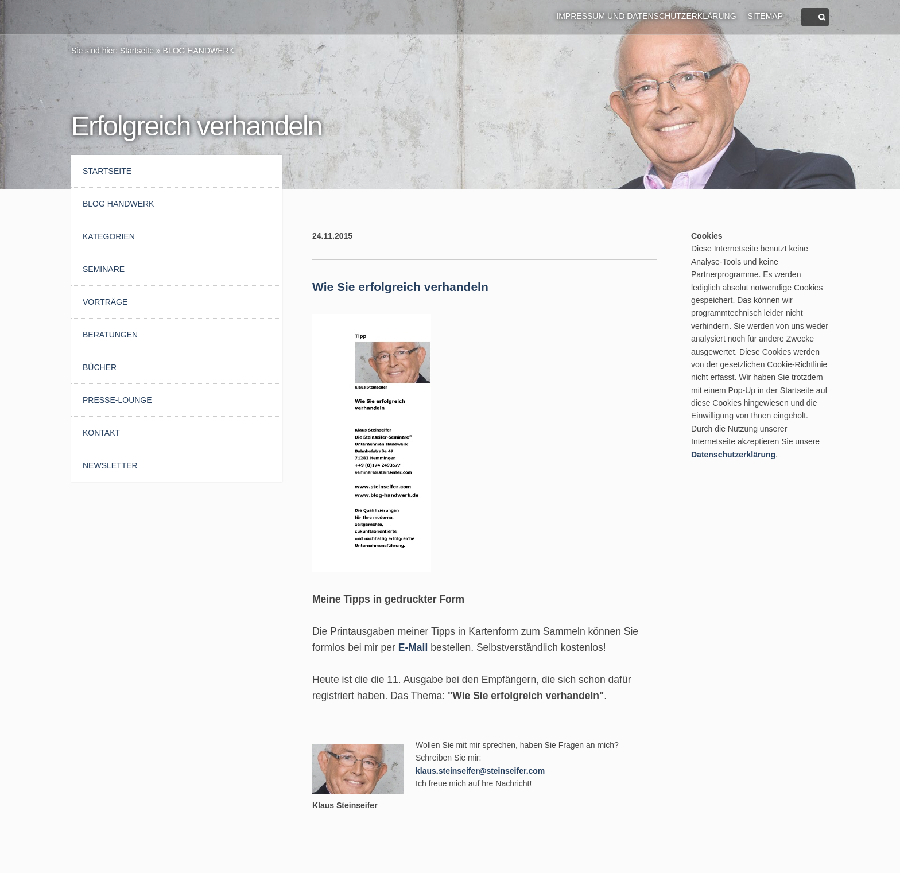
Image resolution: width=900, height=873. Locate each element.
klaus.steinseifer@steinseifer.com (480, 770)
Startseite (137, 50)
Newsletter (110, 465)
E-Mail (413, 647)
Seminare (104, 269)
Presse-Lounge (117, 400)
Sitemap (765, 16)
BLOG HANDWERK (198, 50)
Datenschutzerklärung (733, 454)
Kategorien (109, 236)
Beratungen (110, 334)
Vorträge (105, 301)
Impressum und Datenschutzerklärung (646, 16)
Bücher (100, 367)
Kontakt (101, 432)
